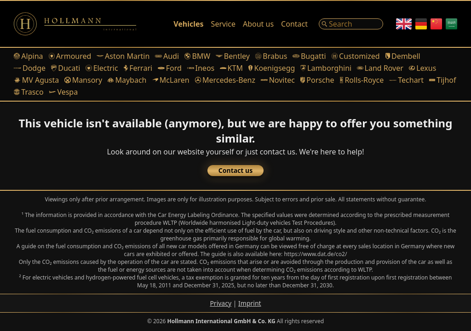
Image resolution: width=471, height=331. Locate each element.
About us (258, 24)
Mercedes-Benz (225, 80)
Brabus (271, 56)
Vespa (63, 92)
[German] (421, 23)
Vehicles (188, 24)
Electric (102, 68)
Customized (356, 56)
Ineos (200, 68)
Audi (167, 56)
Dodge (30, 68)
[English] (404, 23)
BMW (197, 56)
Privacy (220, 303)
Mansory (83, 80)
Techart (406, 80)
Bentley (233, 56)
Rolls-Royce (362, 80)
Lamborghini (325, 68)
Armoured (70, 56)
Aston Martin (123, 56)
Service (223, 24)
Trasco (29, 92)
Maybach (127, 80)
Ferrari (138, 68)
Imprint (249, 303)
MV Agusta (36, 80)
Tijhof (442, 80)
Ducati (65, 68)
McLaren (171, 80)
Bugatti (309, 56)
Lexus (422, 68)
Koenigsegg (271, 68)
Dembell (402, 56)
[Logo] (75, 23)
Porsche (317, 80)
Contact (294, 24)
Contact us (235, 170)
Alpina (28, 56)
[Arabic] (451, 23)
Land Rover (380, 68)
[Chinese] (436, 23)
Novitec (278, 80)
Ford (170, 68)
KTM (231, 68)
